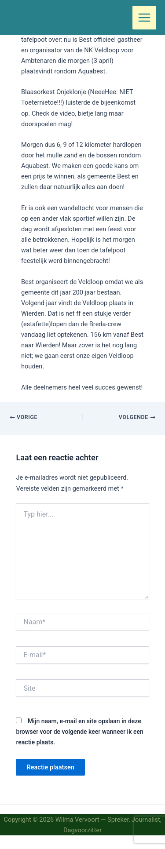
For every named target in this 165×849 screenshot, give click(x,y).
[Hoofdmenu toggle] (144, 17)
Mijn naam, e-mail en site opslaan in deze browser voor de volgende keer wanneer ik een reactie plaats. (79, 732)
